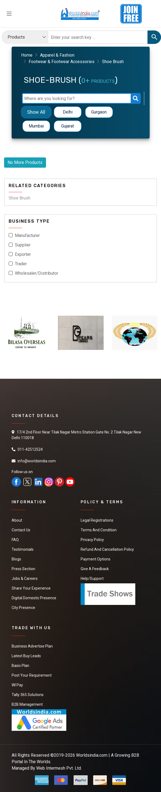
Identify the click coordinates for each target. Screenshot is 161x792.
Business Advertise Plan (32, 646)
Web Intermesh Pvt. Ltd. (59, 768)
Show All (36, 112)
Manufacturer (27, 235)
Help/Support (92, 578)
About (17, 520)
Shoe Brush (19, 198)
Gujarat (67, 126)
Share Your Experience (31, 588)
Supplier (23, 244)
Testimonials (23, 549)
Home (26, 55)
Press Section (23, 569)
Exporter (23, 254)
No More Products (25, 162)
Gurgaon (99, 112)
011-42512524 (30, 449)
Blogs (16, 559)
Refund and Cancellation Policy (107, 549)
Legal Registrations (97, 520)
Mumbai (36, 126)
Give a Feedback (95, 569)
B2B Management (27, 704)
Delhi (68, 112)
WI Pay (17, 685)
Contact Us (21, 530)
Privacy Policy (92, 540)
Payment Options (95, 559)
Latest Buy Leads (26, 656)
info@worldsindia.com (37, 461)
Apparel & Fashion (57, 55)
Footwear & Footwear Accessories (61, 61)
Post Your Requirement (32, 675)
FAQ (15, 540)
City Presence (23, 607)
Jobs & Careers (25, 578)
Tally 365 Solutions (28, 695)
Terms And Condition (99, 530)
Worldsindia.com (91, 755)
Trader (21, 263)
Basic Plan (20, 665)
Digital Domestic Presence (34, 598)
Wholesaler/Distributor (36, 273)
